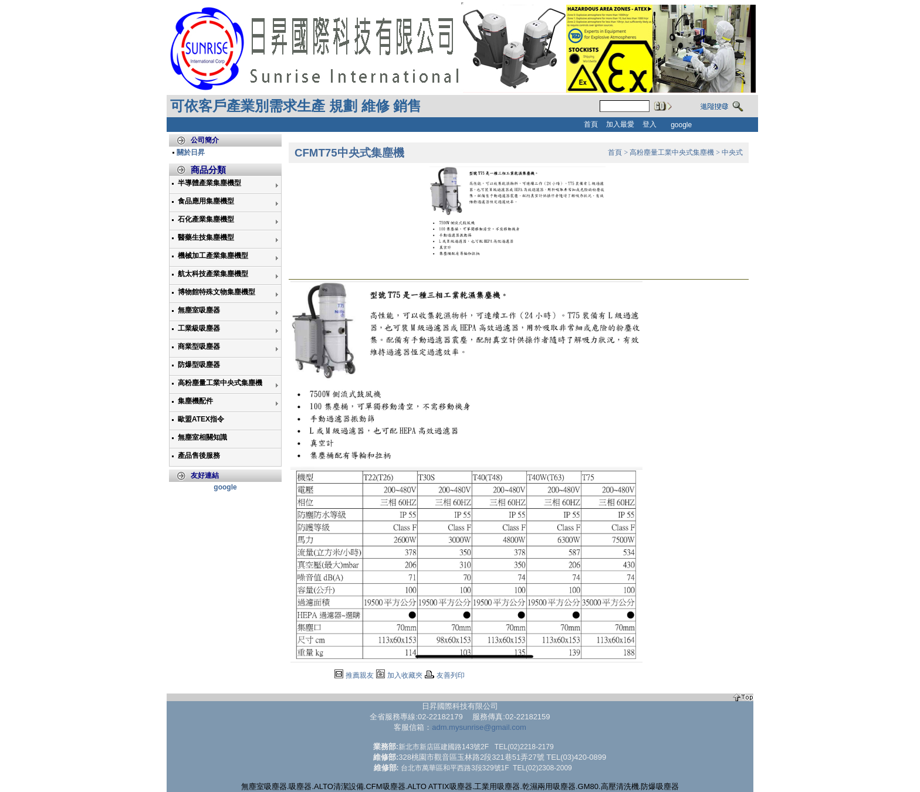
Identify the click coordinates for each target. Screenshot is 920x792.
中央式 (732, 152)
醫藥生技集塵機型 (206, 237)
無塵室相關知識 (202, 437)
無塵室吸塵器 (199, 310)
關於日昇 (191, 152)
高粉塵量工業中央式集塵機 (220, 383)
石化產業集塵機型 (206, 219)
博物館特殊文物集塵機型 (216, 292)
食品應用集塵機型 (206, 201)
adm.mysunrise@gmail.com (479, 727)
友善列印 (451, 675)
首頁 (615, 152)
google (225, 487)
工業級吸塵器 (199, 328)
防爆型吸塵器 (199, 365)
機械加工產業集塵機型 (213, 255)
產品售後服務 (199, 455)
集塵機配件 (195, 401)
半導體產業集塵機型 (209, 183)
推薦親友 (360, 675)
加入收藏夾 (404, 675)
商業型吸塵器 (199, 346)
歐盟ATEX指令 (201, 419)
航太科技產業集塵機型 (213, 274)
